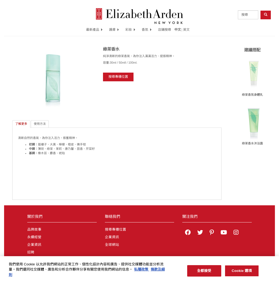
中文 (177, 30)
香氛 (146, 30)
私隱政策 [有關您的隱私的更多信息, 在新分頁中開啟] (141, 271)
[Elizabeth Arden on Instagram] (236, 233)
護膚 (114, 30)
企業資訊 (34, 245)
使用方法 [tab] (40, 123)
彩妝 (130, 30)
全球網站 (112, 245)
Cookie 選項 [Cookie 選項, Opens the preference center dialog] (242, 273)
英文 (186, 30)
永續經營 (34, 237)
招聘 (30, 252)
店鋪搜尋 (164, 30)
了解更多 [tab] (21, 123)
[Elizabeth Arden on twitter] (200, 233)
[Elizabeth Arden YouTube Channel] (224, 233)
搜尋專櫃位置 (118, 77)
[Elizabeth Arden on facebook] (187, 233)
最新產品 (94, 30)
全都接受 (204, 273)
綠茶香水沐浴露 (252, 143)
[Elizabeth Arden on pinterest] (212, 233)
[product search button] (265, 15)
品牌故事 (34, 229)
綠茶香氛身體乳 (252, 94)
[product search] (248, 14)
